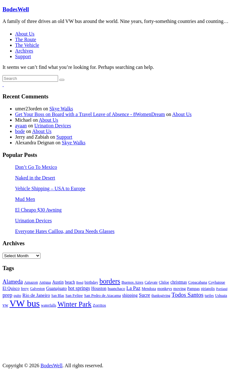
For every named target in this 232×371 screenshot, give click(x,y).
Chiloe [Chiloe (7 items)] (164, 282)
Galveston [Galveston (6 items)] (37, 289)
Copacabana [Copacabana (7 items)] (197, 282)
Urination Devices (52, 125)
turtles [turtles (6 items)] (209, 296)
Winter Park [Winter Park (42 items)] (74, 304)
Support (23, 56)
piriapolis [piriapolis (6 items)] (208, 289)
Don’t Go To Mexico (36, 167)
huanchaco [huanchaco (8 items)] (116, 288)
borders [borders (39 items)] (110, 281)
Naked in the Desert (35, 177)
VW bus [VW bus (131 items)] (24, 303)
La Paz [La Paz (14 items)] (134, 288)
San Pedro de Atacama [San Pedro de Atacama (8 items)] (102, 295)
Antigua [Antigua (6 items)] (45, 282)
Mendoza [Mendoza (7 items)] (149, 288)
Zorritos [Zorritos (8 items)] (99, 305)
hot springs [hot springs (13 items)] (79, 288)
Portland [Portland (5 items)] (221, 289)
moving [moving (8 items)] (179, 288)
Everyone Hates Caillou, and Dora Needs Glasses (65, 231)
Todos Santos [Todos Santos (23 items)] (187, 294)
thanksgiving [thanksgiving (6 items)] (160, 296)
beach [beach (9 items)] (70, 282)
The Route (25, 39)
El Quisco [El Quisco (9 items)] (11, 288)
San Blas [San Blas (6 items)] (57, 296)
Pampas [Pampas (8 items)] (193, 288)
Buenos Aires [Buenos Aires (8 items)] (132, 282)
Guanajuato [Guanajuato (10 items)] (56, 288)
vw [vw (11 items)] (5, 304)
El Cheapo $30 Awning (38, 210)
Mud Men (25, 199)
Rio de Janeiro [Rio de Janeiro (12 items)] (36, 295)
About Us (25, 33)
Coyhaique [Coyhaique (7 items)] (216, 282)
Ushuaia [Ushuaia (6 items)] (221, 296)
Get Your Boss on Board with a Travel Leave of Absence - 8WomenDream (90, 114)
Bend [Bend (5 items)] (80, 282)
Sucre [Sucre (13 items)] (144, 295)
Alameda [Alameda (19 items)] (13, 282)
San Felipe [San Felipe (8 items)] (74, 295)
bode (20, 131)
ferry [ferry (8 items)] (25, 288)
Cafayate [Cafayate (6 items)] (151, 282)
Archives (24, 50)
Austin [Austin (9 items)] (58, 282)
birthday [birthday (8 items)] (91, 282)
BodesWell (16, 9)
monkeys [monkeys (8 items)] (164, 288)
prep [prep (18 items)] (7, 295)
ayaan (21, 125)
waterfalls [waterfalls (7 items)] (49, 305)
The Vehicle (27, 45)
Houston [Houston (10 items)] (98, 288)
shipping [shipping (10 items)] (130, 295)
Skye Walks (61, 108)
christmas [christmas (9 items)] (178, 282)
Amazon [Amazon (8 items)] (31, 282)
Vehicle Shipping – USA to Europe (50, 188)
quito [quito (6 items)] (17, 296)
